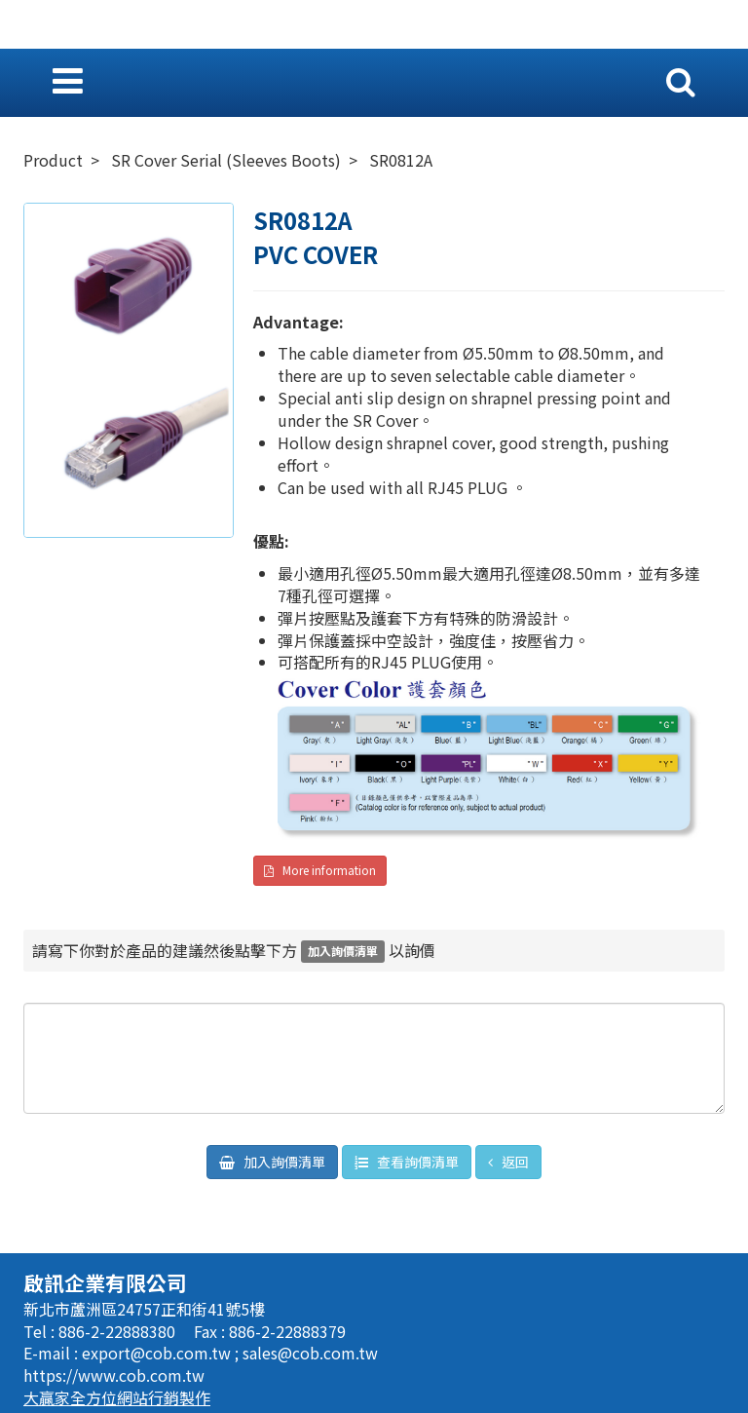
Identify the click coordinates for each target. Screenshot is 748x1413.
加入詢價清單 (283, 1161)
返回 (514, 1161)
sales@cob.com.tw (310, 1352)
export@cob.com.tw (158, 1352)
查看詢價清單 (416, 1161)
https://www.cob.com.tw (114, 1375)
